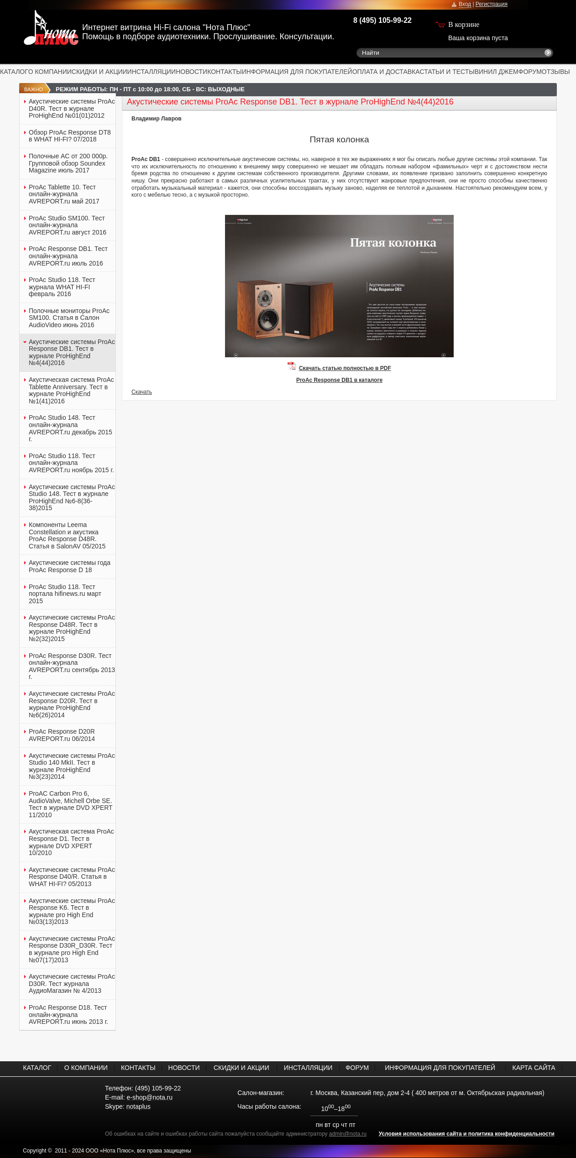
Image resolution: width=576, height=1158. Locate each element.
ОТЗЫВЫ (556, 71)
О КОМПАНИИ (50, 71)
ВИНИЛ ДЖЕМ (496, 71)
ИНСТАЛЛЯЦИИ (151, 71)
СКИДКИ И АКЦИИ (99, 71)
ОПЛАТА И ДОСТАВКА (386, 71)
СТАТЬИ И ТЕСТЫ (447, 71)
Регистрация (492, 4)
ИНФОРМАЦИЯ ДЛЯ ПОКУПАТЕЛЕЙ (297, 71)
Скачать (141, 392)
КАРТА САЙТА (534, 1067)
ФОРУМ (530, 71)
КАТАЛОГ (14, 71)
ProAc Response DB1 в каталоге (339, 380)
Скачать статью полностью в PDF (345, 368)
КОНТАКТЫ (224, 71)
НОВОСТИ (191, 71)
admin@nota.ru (348, 1134)
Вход (465, 4)
